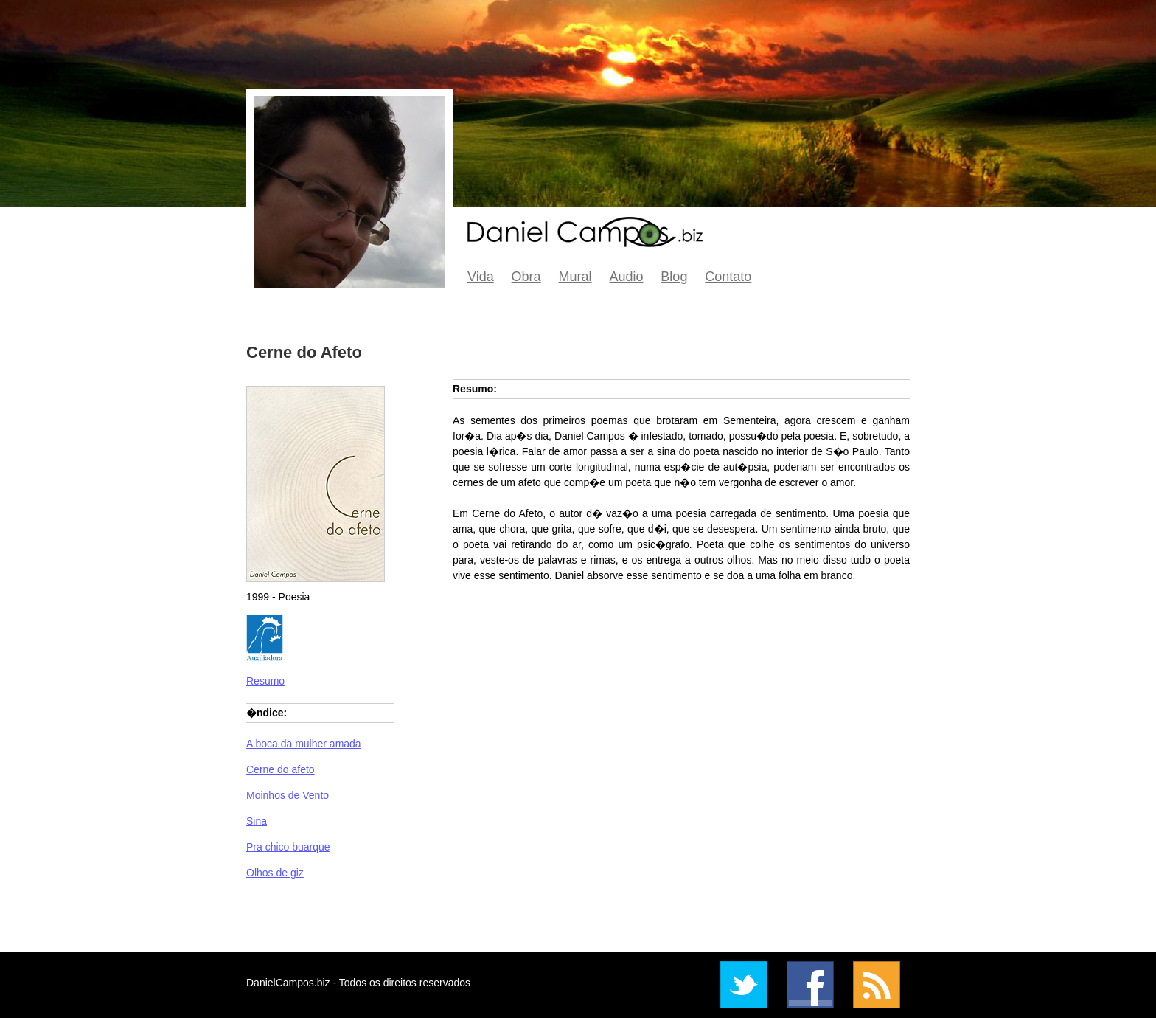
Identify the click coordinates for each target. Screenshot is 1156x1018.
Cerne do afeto (280, 769)
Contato (728, 276)
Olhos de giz (275, 873)
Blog (674, 276)
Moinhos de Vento (287, 795)
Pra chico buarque (288, 847)
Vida (480, 276)
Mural (575, 276)
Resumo (265, 681)
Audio (626, 276)
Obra (526, 276)
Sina (256, 821)
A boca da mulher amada (303, 743)
